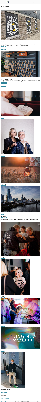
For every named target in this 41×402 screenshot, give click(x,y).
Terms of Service (2, 401)
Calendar (23, 2)
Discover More (3, 214)
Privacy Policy (5, 401)
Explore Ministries (3, 185)
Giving (25, 2)
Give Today (3, 86)
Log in (33, 2)
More (31, 2)
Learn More (3, 46)
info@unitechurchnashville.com (23, 401)
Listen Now (3, 49)
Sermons (28, 2)
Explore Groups (4, 217)
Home (20, 2)
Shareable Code (38, 401)
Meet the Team (3, 156)
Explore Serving (4, 392)
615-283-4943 (27, 401)
